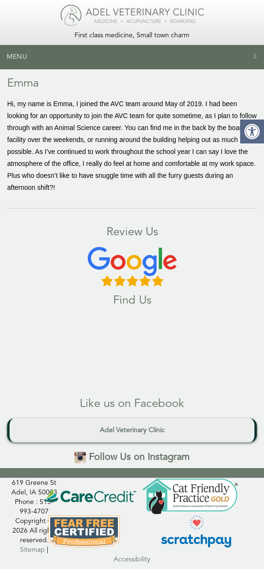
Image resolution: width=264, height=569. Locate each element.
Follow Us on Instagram (132, 457)
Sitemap (32, 550)
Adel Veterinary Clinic (132, 430)
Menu (17, 57)
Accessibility (132, 559)
